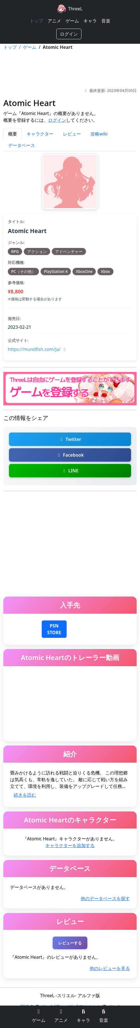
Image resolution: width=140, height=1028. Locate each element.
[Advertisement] (70, 69)
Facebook (70, 455)
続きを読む (25, 795)
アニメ (54, 21)
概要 (12, 134)
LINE (70, 471)
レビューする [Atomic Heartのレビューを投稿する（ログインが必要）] (70, 943)
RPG (15, 251)
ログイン (69, 34)
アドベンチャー (69, 251)
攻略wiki (99, 134)
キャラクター (40, 134)
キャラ (90, 21)
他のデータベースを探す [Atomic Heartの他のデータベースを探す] (105, 898)
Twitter (70, 439)
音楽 (105, 21)
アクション (37, 251)
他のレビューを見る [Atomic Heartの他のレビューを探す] (110, 968)
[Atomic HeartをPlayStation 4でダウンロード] (54, 628)
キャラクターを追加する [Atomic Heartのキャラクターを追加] (70, 845)
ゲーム (72, 21)
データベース (21, 145)
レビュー (72, 134)
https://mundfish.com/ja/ (37, 349)
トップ (36, 21)
